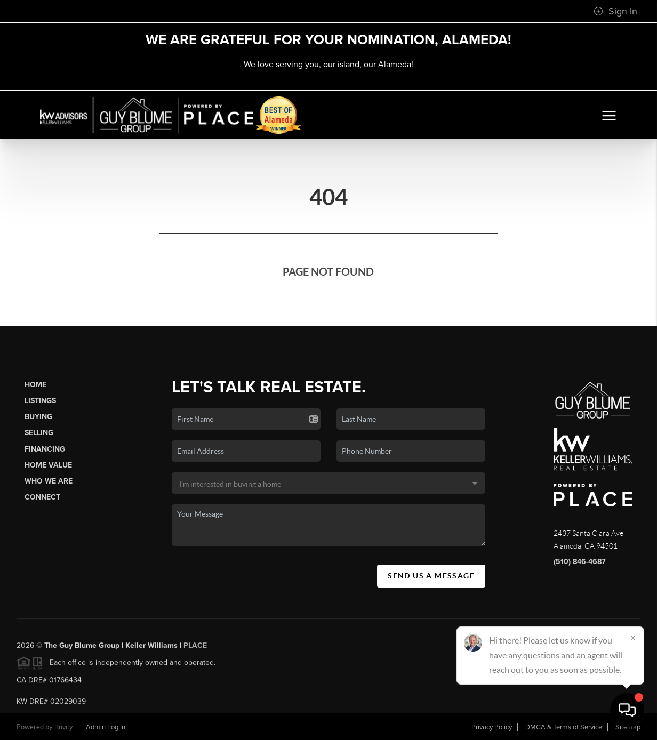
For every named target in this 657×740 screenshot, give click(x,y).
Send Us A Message (431, 576)
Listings (40, 400)
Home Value (48, 465)
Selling (39, 432)
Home (35, 384)
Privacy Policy (491, 727)
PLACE (195, 648)
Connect (42, 497)
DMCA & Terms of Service (563, 727)
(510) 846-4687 (580, 561)
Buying (38, 416)
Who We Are (49, 481)
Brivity (63, 727)
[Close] (633, 637)
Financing (45, 449)
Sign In (615, 11)
